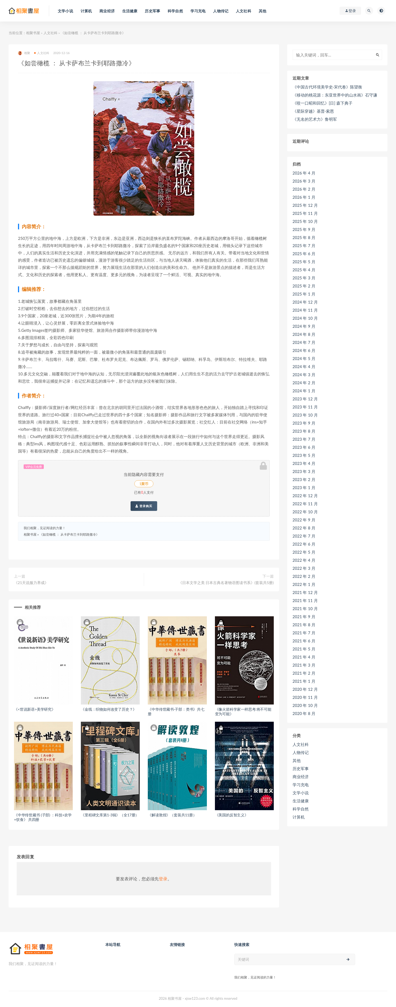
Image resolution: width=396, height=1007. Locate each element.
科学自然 (301, 808)
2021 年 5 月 (304, 648)
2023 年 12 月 (305, 398)
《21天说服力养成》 (31, 582)
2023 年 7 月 (304, 439)
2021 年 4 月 (304, 656)
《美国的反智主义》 (231, 815)
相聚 (24, 53)
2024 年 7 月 (304, 342)
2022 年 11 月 (305, 503)
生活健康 (301, 800)
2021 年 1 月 (304, 681)
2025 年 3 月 (304, 277)
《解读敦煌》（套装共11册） (172, 815)
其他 (297, 760)
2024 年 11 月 (305, 310)
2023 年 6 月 (304, 447)
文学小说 (301, 792)
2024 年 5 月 (304, 358)
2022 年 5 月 (304, 552)
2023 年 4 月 (304, 463)
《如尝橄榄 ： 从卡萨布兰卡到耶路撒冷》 (69, 534)
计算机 (299, 816)
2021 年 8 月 (304, 624)
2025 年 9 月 (304, 229)
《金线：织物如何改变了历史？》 (108, 709)
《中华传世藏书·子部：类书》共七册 (176, 711)
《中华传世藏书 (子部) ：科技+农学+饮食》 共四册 (43, 817)
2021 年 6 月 (304, 640)
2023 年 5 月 (304, 455)
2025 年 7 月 (304, 245)
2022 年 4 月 (304, 560)
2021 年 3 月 (304, 665)
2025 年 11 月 (305, 213)
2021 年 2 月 (304, 673)
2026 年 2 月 (304, 189)
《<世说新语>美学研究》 (34, 709)
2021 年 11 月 (305, 600)
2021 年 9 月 (304, 616)
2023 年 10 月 (305, 414)
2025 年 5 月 (304, 261)
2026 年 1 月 (304, 197)
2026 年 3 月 (304, 181)
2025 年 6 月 (304, 253)
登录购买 (143, 506)
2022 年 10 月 (305, 511)
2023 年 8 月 (304, 431)
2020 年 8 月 (304, 713)
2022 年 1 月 (304, 584)
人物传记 (301, 752)
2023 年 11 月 (305, 406)
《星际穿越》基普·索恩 (313, 111)
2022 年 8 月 (304, 527)
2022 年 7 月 (304, 535)
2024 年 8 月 (304, 334)
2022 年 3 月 (304, 568)
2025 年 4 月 (304, 269)
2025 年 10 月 (305, 221)
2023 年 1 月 (304, 487)
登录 (163, 878)
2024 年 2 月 (304, 382)
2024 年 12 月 (305, 302)
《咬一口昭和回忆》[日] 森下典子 (322, 103)
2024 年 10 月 (305, 318)
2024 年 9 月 (304, 326)
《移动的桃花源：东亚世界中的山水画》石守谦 (335, 94)
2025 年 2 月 (304, 285)
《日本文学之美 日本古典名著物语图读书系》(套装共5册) (226, 582)
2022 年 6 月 (304, 544)
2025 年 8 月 (304, 237)
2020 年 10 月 (305, 705)
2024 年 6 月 (304, 350)
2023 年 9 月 (304, 423)
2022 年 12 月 (305, 495)
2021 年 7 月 (304, 632)
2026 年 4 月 (304, 172)
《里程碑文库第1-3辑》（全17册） (110, 815)
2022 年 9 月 (304, 519)
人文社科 (50, 33)
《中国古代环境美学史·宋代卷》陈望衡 (327, 86)
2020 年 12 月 (305, 689)
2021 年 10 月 (305, 608)
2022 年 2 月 (304, 576)
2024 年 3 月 (304, 374)
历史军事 (301, 768)
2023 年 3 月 (304, 471)
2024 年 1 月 (304, 390)
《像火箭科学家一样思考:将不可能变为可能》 (243, 711)
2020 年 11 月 (305, 697)
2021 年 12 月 (305, 592)
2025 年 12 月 (305, 205)
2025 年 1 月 (304, 293)
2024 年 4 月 (304, 366)
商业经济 (301, 776)
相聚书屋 (33, 33)
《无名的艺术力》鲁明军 (315, 119)
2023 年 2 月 (304, 479)
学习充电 (301, 784)
